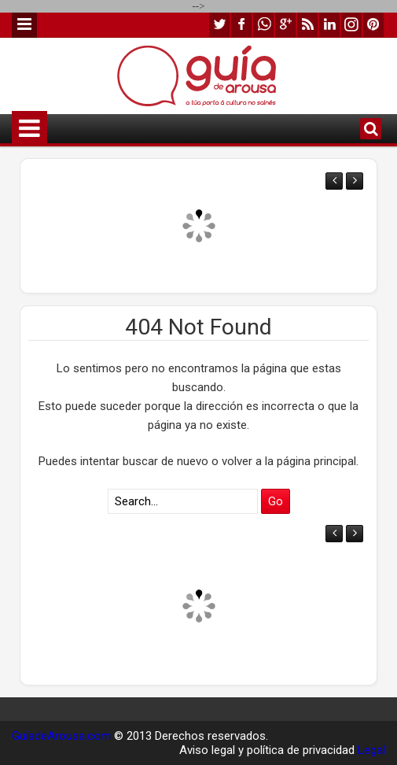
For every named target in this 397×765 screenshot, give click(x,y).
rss (307, 25)
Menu (24, 25)
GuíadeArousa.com (61, 736)
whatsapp (263, 25)
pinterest (373, 25)
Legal (371, 750)
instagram (351, 25)
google (285, 25)
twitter (219, 25)
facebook (241, 25)
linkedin (329, 25)
